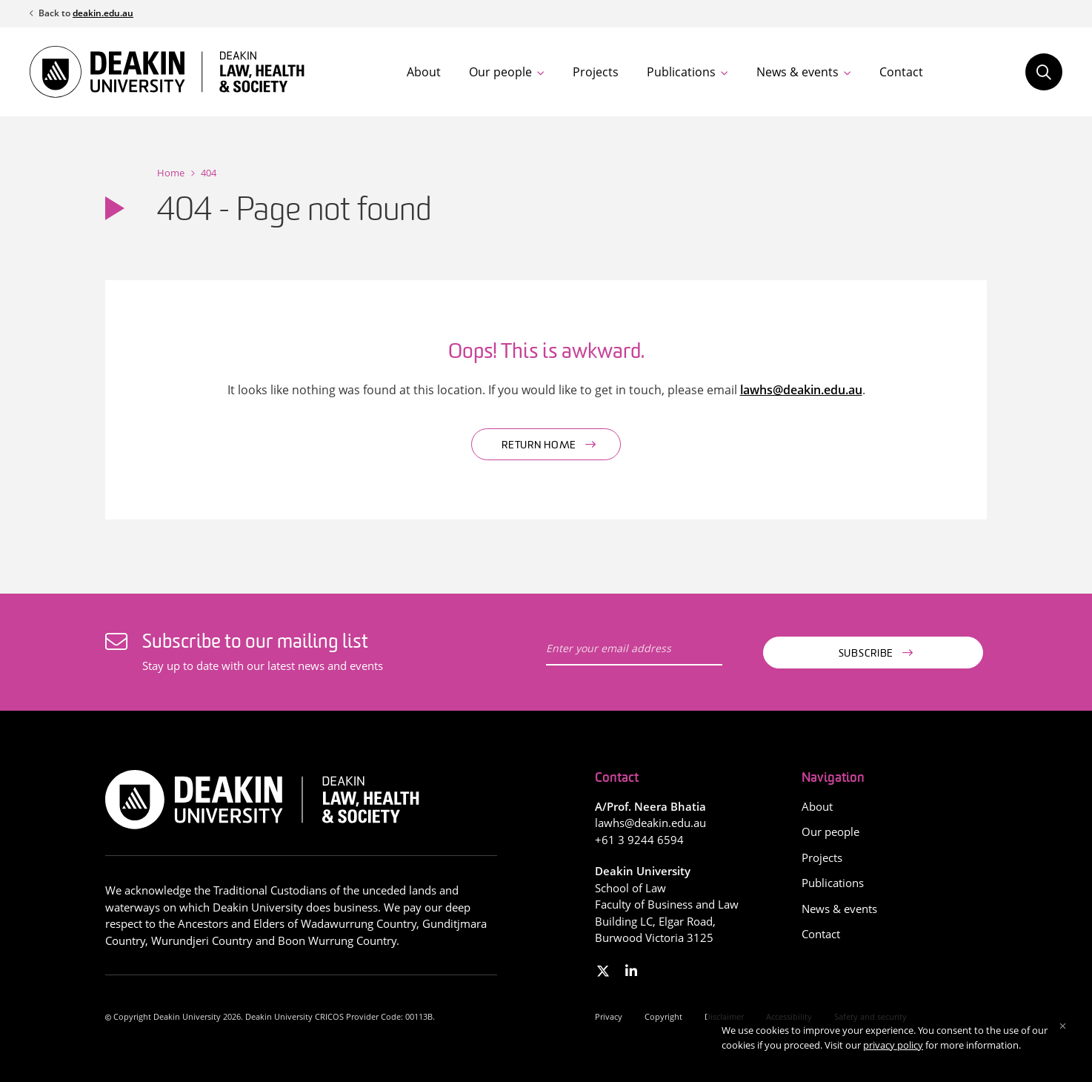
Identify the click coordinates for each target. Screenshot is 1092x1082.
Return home (539, 445)
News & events (797, 72)
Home (170, 172)
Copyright (663, 1016)
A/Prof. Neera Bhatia (650, 806)
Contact (901, 72)
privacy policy (893, 1045)
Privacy (608, 1016)
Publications (681, 72)
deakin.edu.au (103, 13)
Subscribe (866, 654)
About (424, 72)
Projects (596, 72)
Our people (500, 72)
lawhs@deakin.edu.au (801, 390)
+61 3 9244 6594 (639, 839)
